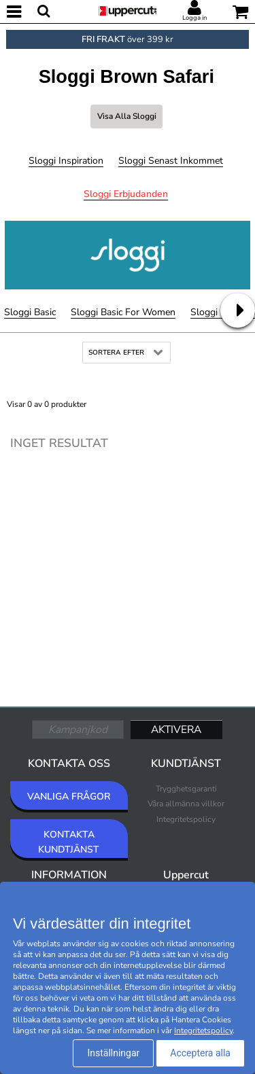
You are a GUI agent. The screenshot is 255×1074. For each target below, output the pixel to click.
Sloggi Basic (30, 312)
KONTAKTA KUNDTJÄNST (68, 842)
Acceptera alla (200, 1053)
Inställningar (113, 1053)
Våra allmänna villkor (186, 803)
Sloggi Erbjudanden (126, 193)
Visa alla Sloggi (126, 116)
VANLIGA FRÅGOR (68, 796)
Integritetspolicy (186, 819)
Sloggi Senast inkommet (170, 160)
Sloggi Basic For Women (123, 312)
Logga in (194, 18)
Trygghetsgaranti (186, 788)
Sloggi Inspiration (66, 160)
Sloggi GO (212, 312)
